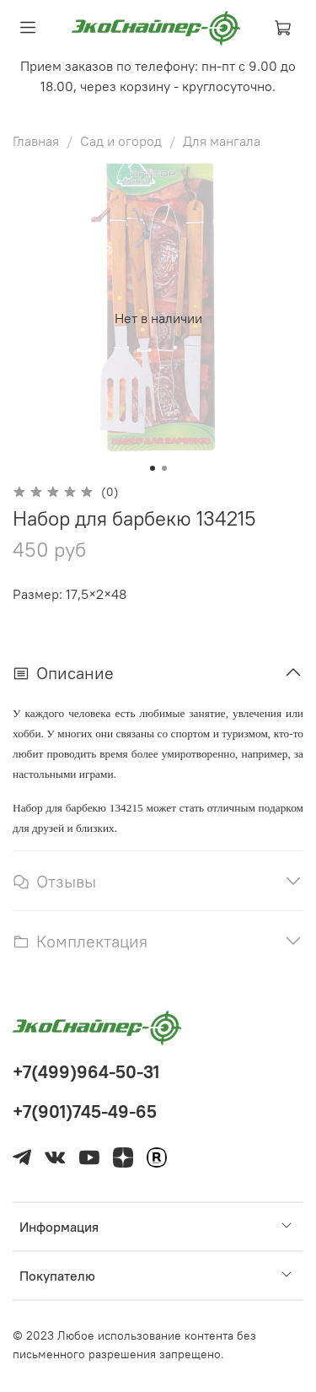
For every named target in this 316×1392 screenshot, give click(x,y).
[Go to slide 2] (164, 468)
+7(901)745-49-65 (85, 1111)
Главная (36, 140)
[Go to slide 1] (152, 468)
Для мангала (221, 140)
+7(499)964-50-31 (86, 1071)
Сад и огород (121, 140)
